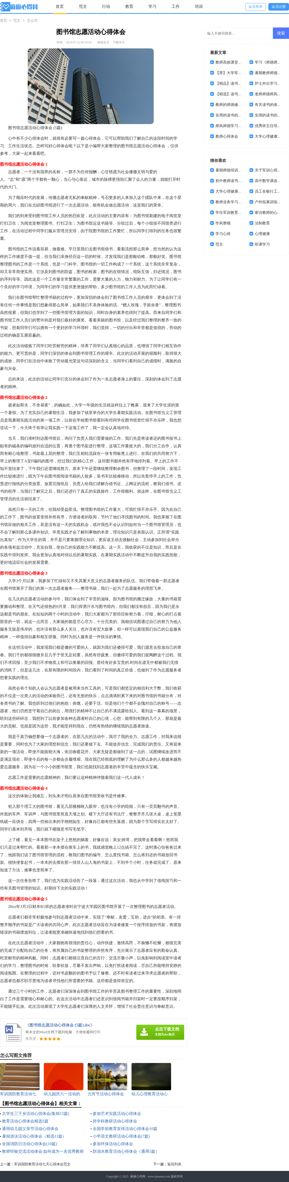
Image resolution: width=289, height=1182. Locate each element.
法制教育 (262, 223)
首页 (60, 6)
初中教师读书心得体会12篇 (238, 181)
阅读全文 (103, 42)
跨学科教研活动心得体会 (115, 1121)
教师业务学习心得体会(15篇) (239, 202)
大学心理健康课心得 (232, 191)
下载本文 (119, 42)
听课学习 (262, 244)
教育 (129, 6)
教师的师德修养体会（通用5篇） (242, 105)
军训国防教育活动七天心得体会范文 (42, 1164)
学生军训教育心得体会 (234, 213)
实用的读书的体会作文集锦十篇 (241, 115)
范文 (83, 6)
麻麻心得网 (137, 1176)
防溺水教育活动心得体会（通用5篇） (126, 1151)
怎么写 (32, 21)
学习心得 (223, 234)
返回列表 (174, 1164)
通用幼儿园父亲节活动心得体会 (30, 1129)
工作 (176, 6)
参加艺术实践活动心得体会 (117, 1113)
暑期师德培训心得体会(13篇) (239, 170)
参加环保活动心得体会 (113, 1144)
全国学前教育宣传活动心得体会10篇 (125, 1129)
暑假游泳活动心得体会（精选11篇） (34, 1136)
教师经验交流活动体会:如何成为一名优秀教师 (43, 1151)
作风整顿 (223, 223)
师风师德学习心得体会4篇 (237, 126)
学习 (152, 6)
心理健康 (262, 234)
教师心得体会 (226, 136)
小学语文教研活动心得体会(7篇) (121, 1136)
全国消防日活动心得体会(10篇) (29, 1144)
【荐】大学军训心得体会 (236, 73)
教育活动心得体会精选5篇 (25, 1121)
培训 (199, 6)
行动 (106, 6)
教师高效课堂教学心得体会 (238, 62)
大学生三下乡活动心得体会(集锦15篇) (35, 1113)
